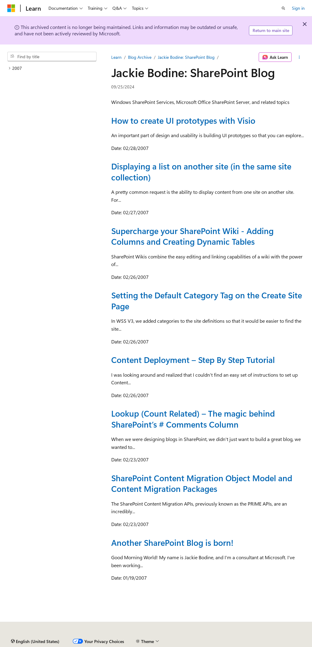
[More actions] (299, 57)
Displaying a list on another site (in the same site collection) (201, 171)
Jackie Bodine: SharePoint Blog (186, 57)
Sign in (298, 8)
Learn (116, 57)
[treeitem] (52, 68)
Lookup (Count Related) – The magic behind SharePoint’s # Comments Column (193, 418)
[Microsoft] (11, 8)
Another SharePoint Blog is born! (172, 542)
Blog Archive (139, 57)
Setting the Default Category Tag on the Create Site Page (206, 300)
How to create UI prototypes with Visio (183, 120)
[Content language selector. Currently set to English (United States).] (35, 641)
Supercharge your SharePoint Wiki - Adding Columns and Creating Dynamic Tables (192, 236)
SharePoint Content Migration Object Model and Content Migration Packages (201, 483)
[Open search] (283, 8)
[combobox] (52, 57)
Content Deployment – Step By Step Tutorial (193, 359)
